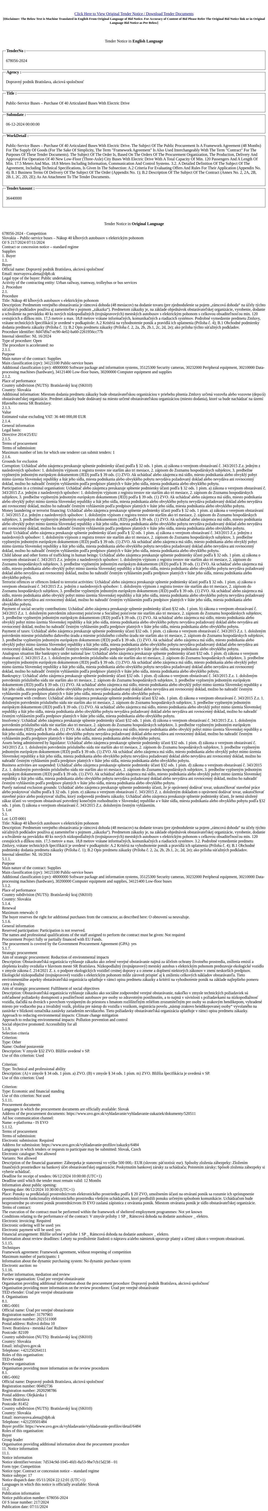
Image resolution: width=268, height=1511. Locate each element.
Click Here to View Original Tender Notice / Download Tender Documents (134, 14)
